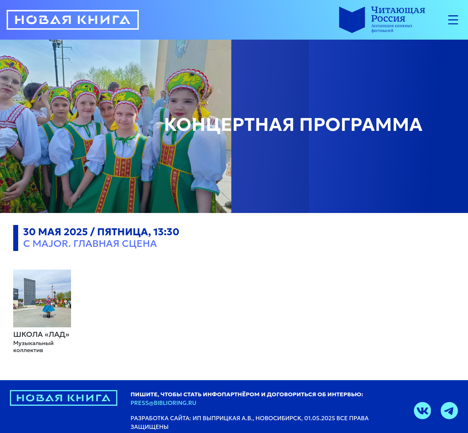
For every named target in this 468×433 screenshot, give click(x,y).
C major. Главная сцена (90, 243)
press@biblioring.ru (163, 403)
